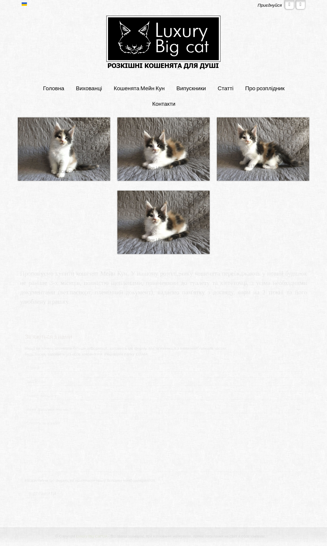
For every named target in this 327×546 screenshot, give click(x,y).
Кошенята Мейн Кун (139, 88)
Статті (225, 88)
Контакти (163, 103)
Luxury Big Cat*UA (92, 536)
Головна (53, 88)
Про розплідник (265, 88)
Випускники (191, 88)
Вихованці (89, 88)
